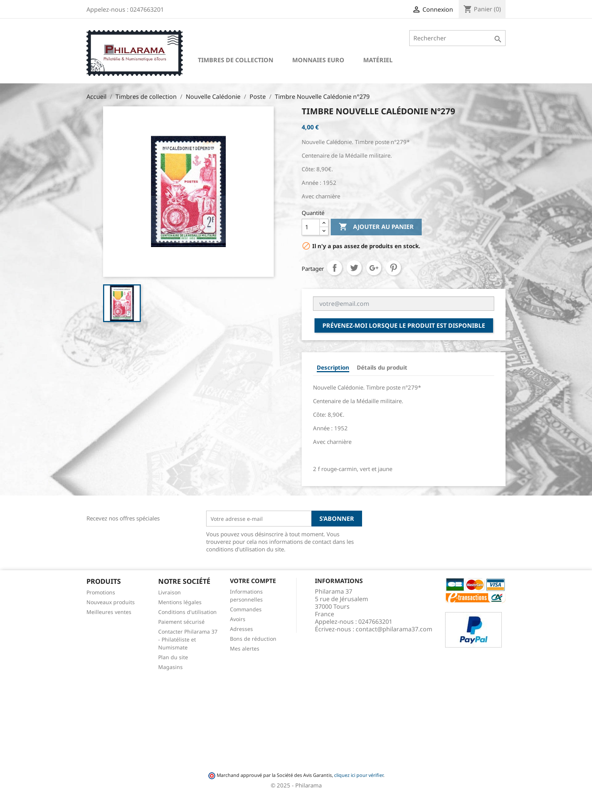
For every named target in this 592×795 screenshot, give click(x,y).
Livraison (169, 592)
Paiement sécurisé (181, 621)
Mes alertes (244, 648)
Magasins (170, 667)
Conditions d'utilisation (187, 611)
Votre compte (253, 581)
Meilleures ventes (108, 611)
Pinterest (393, 267)
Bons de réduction (253, 638)
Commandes (246, 609)
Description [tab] (333, 367)
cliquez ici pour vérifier (358, 775)
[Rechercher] (457, 38)
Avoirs (237, 619)
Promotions (100, 592)
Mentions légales (180, 602)
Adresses (241, 628)
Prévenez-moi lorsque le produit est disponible (403, 325)
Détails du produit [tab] (382, 367)
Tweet (354, 267)
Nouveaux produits (110, 602)
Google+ (373, 267)
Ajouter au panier (376, 227)
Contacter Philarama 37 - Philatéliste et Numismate (187, 639)
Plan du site (173, 657)
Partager (334, 267)
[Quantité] (311, 227)
